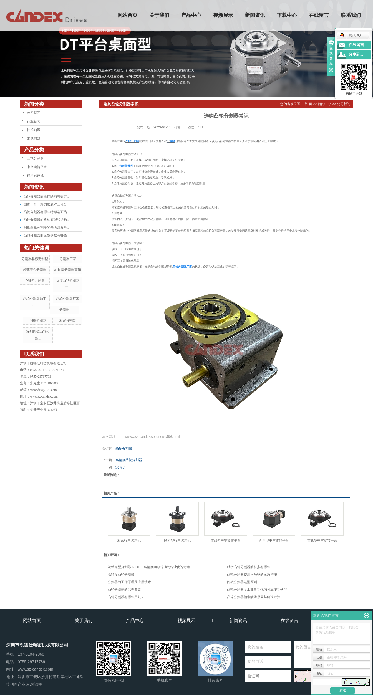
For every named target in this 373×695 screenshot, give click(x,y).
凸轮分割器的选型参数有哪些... (47, 235)
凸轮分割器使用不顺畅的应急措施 (252, 575)
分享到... (356, 54)
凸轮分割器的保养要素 (124, 590)
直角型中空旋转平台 (274, 540)
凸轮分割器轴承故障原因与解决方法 (253, 597)
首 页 (308, 104)
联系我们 (351, 15)
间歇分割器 (38, 320)
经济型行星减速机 (177, 540)
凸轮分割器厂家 (67, 299)
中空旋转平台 (37, 167)
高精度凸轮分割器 (128, 460)
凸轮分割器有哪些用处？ (126, 597)
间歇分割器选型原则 (242, 582)
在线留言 (319, 15)
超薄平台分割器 (34, 270)
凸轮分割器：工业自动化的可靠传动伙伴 (257, 590)
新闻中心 (324, 104)
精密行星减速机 (129, 540)
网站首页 (128, 15)
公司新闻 (33, 113)
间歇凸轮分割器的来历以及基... (47, 227)
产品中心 (191, 15)
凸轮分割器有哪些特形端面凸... (47, 212)
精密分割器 (67, 320)
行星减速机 (35, 176)
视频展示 (223, 15)
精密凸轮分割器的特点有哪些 (248, 567)
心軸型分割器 (35, 280)
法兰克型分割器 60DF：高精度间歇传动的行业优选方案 (149, 567)
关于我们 (160, 15)
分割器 (64, 310)
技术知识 (33, 130)
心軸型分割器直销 (67, 270)
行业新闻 (33, 121)
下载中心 (287, 15)
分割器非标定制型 (34, 259)
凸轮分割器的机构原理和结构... (47, 220)
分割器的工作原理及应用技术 (129, 582)
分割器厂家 (67, 259)
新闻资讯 (255, 15)
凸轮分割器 (35, 158)
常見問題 (33, 138)
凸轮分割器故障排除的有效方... (47, 196)
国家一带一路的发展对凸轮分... (47, 204)
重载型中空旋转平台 (226, 540)
